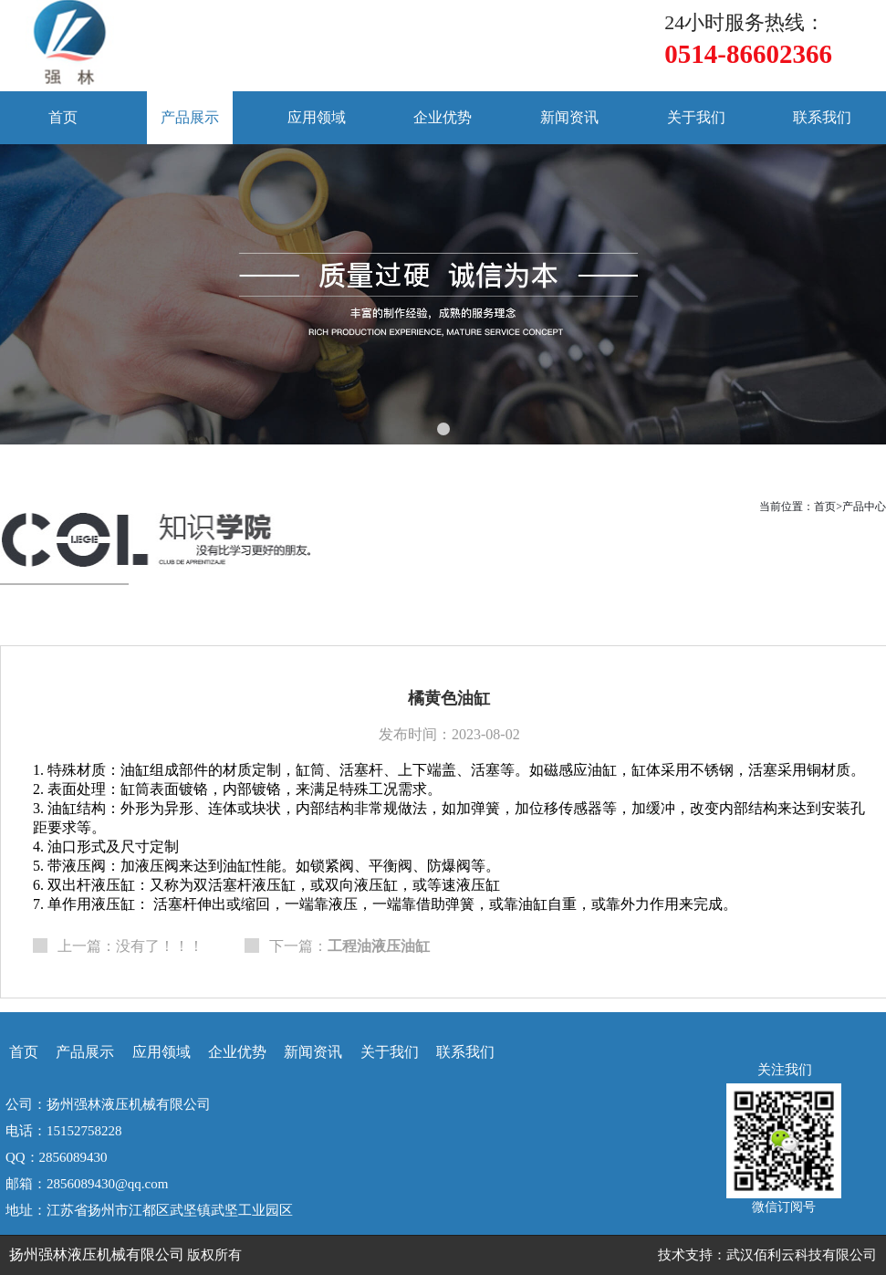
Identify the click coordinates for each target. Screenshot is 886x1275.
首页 (63, 117)
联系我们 (822, 117)
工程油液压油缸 (379, 946)
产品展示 (190, 117)
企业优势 (442, 117)
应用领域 (316, 117)
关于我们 (696, 117)
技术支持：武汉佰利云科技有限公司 (767, 1255)
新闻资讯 (569, 117)
